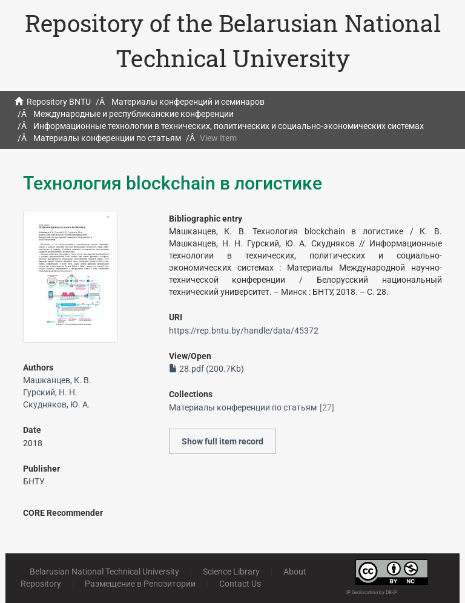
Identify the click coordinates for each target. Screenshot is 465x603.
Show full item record (222, 441)
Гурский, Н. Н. (50, 392)
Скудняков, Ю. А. (56, 404)
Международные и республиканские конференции (133, 114)
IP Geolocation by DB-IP (371, 592)
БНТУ (34, 481)
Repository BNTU (59, 102)
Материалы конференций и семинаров (188, 102)
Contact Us (240, 583)
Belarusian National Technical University (104, 571)
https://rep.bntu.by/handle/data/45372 (243, 330)
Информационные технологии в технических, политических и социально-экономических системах (228, 126)
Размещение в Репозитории (140, 583)
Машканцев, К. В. (57, 380)
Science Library (231, 571)
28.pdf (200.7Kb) (206, 369)
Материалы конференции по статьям (107, 138)
